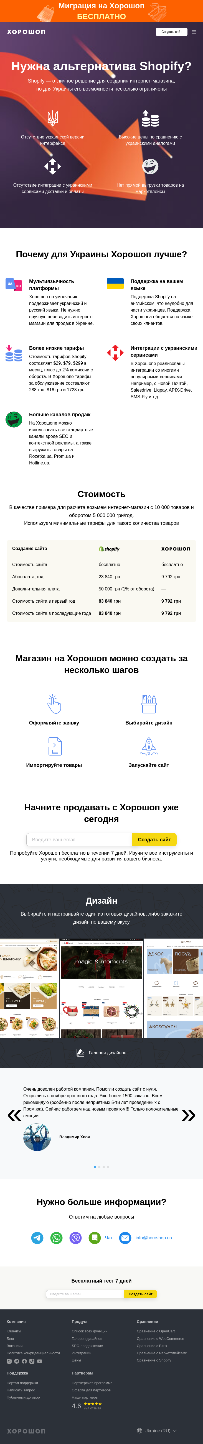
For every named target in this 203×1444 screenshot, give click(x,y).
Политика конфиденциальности (33, 1353)
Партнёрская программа (92, 1383)
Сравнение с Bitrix (152, 1346)
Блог (10, 1339)
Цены (76, 1360)
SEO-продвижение (87, 1346)
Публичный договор (23, 1397)
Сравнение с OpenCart (156, 1331)
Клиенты (14, 1331)
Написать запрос (21, 1390)
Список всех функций (90, 1331)
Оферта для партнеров (91, 1390)
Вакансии (14, 1346)
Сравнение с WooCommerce (160, 1339)
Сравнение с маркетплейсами (162, 1353)
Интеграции (82, 1353)
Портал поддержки (22, 1383)
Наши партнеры (85, 1397)
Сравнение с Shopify (154, 1360)
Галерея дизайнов (101, 1052)
